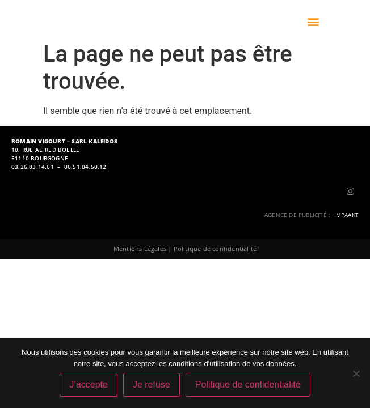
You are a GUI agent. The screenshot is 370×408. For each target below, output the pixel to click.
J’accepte (88, 384)
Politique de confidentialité (215, 248)
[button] (313, 21)
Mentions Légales (139, 248)
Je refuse (151, 384)
